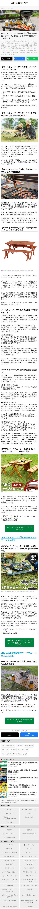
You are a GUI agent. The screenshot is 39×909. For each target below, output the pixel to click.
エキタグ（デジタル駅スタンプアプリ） (10, 896)
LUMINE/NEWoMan (10, 900)
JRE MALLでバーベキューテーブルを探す (19, 721)
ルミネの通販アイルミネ (29, 895)
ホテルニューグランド (9, 876)
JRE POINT (9, 864)
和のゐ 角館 (29, 876)
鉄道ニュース (10, 813)
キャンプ (13, 750)
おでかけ (9, 809)
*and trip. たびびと (9, 860)
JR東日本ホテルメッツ (29, 872)
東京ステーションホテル (9, 879)
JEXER (29, 848)
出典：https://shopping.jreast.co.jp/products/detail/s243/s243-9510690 (17, 491)
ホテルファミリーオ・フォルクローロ (10, 890)
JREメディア (3, 800)
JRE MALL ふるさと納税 (9, 852)
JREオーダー (10, 849)
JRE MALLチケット (10, 856)
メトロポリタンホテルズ (9, 872)
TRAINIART (29, 906)
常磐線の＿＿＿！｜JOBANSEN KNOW (10, 818)
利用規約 (29, 830)
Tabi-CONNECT (29, 868)
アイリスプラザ (6, 754)
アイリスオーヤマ (23, 750)
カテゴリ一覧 (5, 806)
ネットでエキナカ (29, 845)
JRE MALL (20, 745)
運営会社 (9, 830)
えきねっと (29, 852)
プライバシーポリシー (9, 834)
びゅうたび (29, 864)
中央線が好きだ (9, 868)
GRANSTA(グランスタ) (10, 906)
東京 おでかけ (29, 817)
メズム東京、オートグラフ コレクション (29, 880)
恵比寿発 (29, 889)
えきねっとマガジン (29, 860)
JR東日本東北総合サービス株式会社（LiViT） (29, 901)
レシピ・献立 (10, 822)
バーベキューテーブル (8, 745)
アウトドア (5, 750)
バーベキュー (29, 745)
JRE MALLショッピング (20, 754)
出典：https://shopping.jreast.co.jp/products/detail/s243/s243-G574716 (17, 591)
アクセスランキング (7, 759)
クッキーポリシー (9, 837)
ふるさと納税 (29, 813)
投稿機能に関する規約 (29, 834)
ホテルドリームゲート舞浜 (29, 885)
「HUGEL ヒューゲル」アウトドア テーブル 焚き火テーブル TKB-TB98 (19, 643)
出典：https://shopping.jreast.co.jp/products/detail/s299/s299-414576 (17, 270)
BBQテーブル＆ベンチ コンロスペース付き (19, 529)
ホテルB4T (9, 885)
